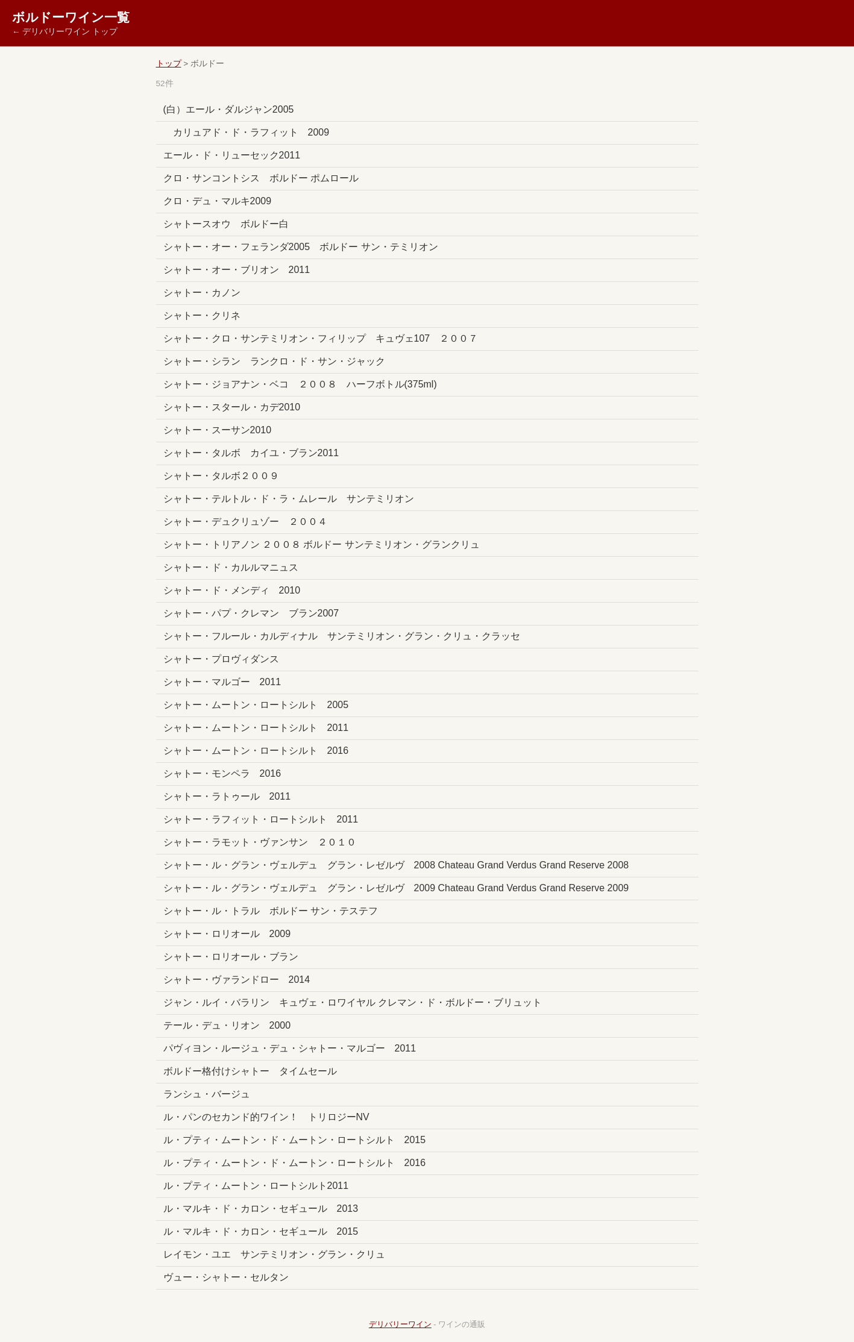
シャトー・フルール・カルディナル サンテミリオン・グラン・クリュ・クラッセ (341, 636)
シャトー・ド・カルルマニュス (230, 567)
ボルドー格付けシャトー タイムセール (250, 1071)
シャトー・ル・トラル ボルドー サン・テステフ (270, 911)
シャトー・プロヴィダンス (221, 659)
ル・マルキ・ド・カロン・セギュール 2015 (261, 1231)
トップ (168, 63)
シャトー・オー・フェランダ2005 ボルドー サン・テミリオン (300, 247)
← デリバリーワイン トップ (65, 31)
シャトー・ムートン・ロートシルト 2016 (256, 750)
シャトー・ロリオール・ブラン (230, 957)
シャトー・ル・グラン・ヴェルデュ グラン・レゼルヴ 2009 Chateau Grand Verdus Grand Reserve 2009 (396, 888)
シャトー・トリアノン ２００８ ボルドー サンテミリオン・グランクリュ (321, 544)
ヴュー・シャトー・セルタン (226, 1277)
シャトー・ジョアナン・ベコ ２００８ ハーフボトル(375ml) (300, 384)
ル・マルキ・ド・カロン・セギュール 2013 (261, 1208)
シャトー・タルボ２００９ (221, 476)
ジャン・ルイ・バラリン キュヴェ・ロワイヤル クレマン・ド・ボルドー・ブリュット (352, 1002)
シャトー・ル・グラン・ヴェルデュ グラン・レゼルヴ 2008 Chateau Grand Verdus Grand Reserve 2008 (396, 865)
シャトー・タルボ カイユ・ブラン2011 (251, 453)
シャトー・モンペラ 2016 (222, 773)
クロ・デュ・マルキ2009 (217, 201)
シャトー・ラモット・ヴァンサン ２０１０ (259, 842)
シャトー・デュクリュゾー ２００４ (250, 521)
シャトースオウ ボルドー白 (226, 224)
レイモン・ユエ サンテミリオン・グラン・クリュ (274, 1254)
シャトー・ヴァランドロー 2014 (236, 979)
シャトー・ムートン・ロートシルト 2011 (256, 728)
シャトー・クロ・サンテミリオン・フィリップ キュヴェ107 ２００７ (321, 338)
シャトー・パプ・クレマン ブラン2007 (251, 613)
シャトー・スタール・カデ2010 (232, 407)
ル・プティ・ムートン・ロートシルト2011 (256, 1186)
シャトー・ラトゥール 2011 (227, 796)
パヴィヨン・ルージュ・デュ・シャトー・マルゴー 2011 (289, 1048)
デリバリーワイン (400, 1324)
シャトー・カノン (201, 292)
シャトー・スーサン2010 (217, 430)
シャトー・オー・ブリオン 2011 (236, 270)
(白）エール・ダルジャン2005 (228, 109)
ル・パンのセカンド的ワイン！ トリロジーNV (266, 1117)
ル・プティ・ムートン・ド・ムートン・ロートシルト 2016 (294, 1163)
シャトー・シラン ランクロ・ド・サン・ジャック (274, 361)
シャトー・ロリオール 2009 (227, 934)
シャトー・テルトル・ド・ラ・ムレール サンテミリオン (288, 499)
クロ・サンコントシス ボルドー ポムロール (261, 178)
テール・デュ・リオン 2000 (227, 1025)
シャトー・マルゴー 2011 (222, 682)
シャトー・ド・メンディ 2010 (232, 590)
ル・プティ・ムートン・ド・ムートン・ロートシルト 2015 (294, 1140)
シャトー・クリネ (201, 315)
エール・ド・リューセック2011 (232, 155)
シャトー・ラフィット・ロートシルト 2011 (261, 819)
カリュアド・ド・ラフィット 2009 (246, 132)
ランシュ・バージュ (206, 1094)
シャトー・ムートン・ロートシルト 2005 (256, 705)
